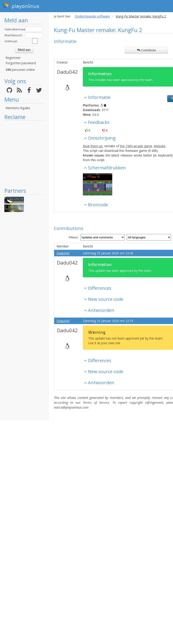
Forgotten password (21, 63)
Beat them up (93, 146)
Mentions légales (18, 108)
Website (159, 146)
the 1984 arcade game (136, 146)
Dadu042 (67, 71)
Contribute (146, 50)
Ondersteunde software (92, 16)
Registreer (13, 58)
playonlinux (21, 5)
